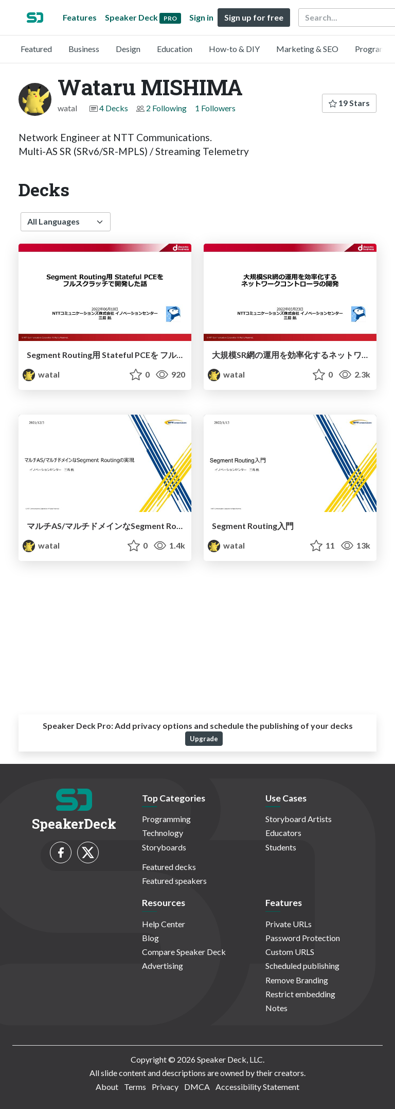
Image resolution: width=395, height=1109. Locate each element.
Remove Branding (296, 980)
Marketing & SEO (307, 49)
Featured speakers (174, 880)
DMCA (197, 1086)
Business (83, 49)
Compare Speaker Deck (184, 952)
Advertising (162, 965)
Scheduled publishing (302, 965)
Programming (166, 819)
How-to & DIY (234, 49)
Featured (36, 49)
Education (174, 49)
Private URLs (288, 924)
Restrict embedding (300, 994)
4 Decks (113, 108)
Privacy (165, 1086)
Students (280, 847)
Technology (162, 833)
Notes (276, 1008)
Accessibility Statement (257, 1086)
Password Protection (302, 938)
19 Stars (349, 103)
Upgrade (204, 739)
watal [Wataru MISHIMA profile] (41, 374)
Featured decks (169, 867)
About (107, 1086)
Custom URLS (289, 952)
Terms (135, 1086)
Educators (283, 833)
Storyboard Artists (298, 819)
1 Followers (215, 108)
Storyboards (164, 847)
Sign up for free (253, 17)
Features (80, 17)
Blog (150, 938)
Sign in (201, 17)
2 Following (166, 108)
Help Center (163, 924)
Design (128, 49)
